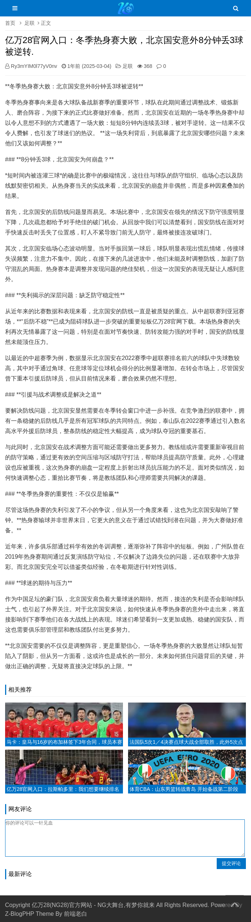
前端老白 (75, 914)
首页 (10, 23)
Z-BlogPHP (19, 914)
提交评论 (231, 863)
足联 (29, 23)
